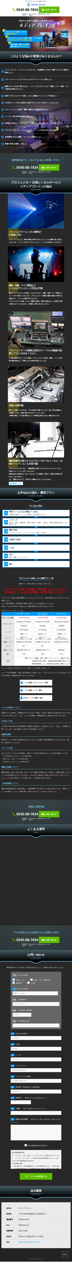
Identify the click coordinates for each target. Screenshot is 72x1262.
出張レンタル (20, 980)
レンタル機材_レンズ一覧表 (31, 690)
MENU (65, 1254)
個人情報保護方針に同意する (37, 1146)
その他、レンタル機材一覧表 (31, 698)
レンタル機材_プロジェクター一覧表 (34, 682)
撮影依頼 (19, 983)
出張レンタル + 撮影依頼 (42, 980)
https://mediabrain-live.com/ (28, 1242)
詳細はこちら (15, 483)
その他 (33, 983)
